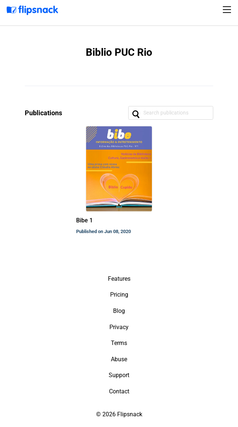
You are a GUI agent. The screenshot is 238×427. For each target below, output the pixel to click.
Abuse (119, 359)
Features (119, 278)
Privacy (119, 327)
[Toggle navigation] (228, 10)
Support (119, 375)
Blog (119, 310)
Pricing (119, 294)
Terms (119, 342)
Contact (119, 391)
